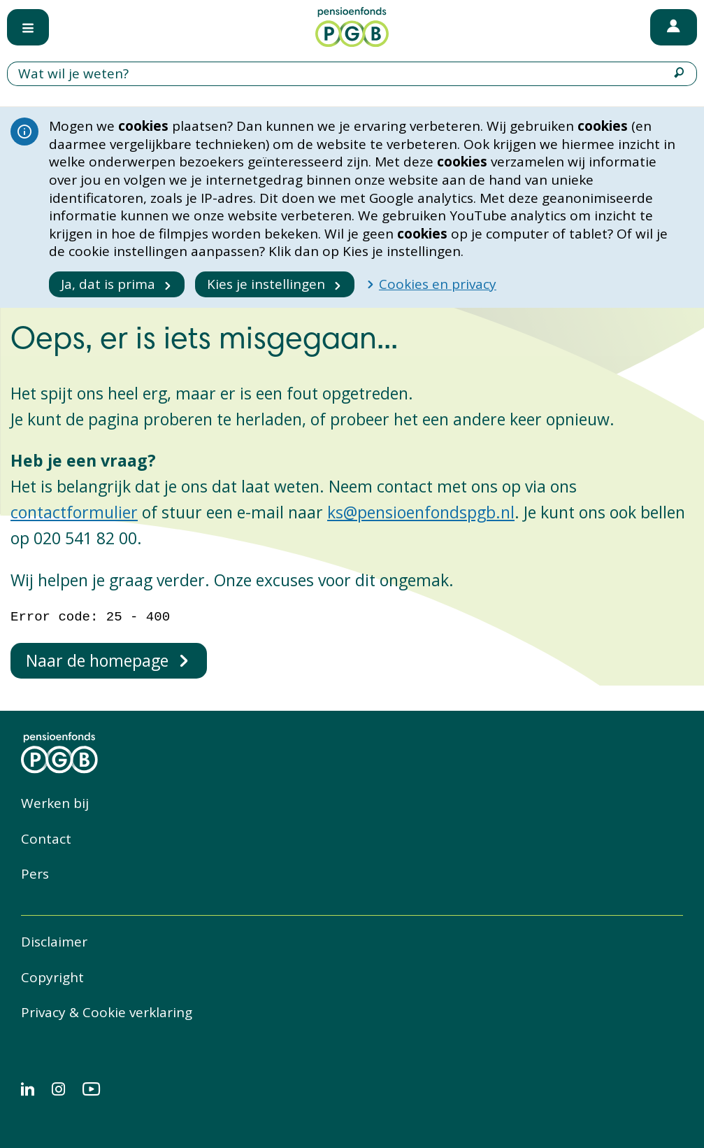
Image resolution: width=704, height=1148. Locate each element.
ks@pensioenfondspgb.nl (421, 512)
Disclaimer (54, 942)
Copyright (52, 977)
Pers (35, 874)
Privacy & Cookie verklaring (106, 1012)
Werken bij (55, 803)
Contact (46, 839)
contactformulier (74, 512)
